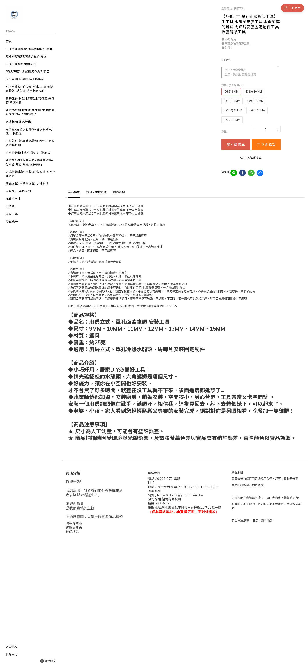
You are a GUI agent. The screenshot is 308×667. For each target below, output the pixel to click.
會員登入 (11, 646)
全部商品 (226, 8)
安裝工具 (239, 8)
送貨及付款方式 (96, 192)
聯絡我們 (11, 654)
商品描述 (74, 192)
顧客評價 (119, 192)
